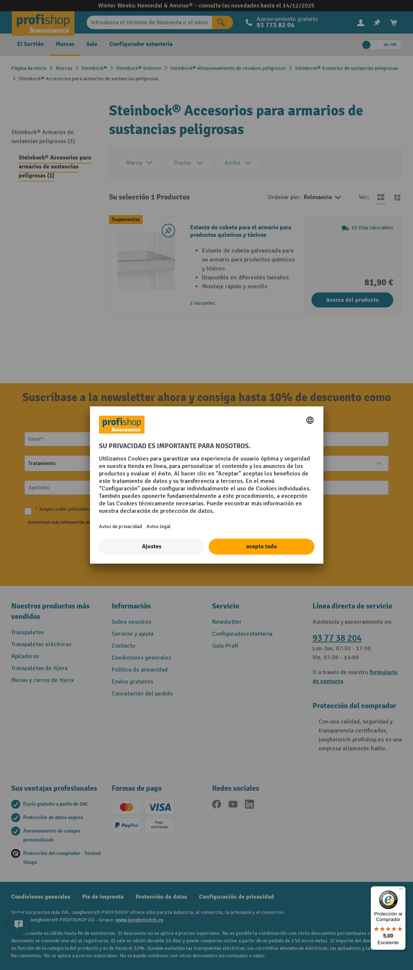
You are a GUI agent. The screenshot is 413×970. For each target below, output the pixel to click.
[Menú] (401, 890)
